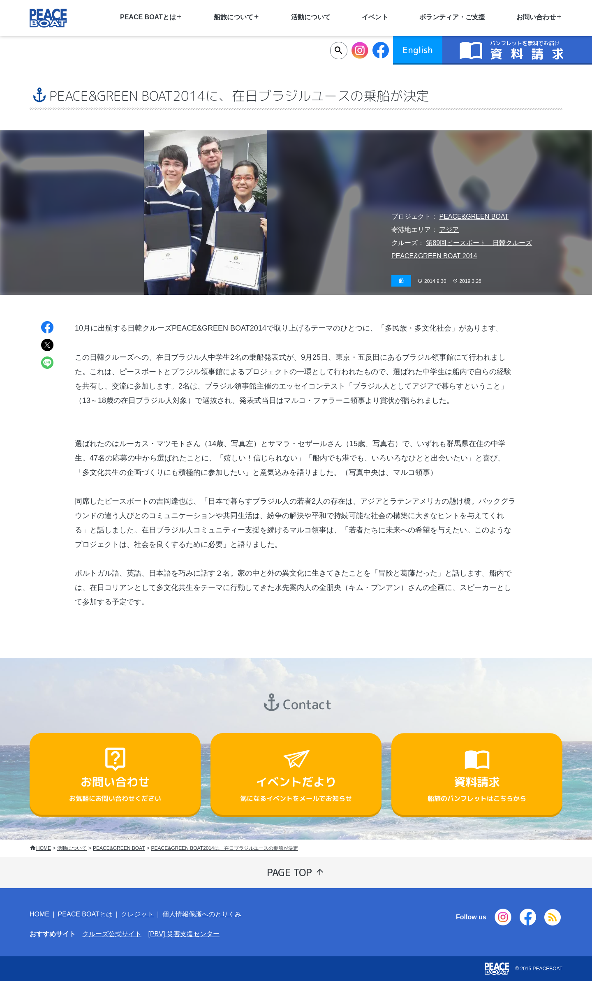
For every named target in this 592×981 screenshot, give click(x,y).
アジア (449, 229)
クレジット (137, 914)
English (417, 50)
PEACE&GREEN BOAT (474, 216)
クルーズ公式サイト (111, 933)
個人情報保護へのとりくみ (201, 914)
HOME (43, 848)
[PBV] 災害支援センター (183, 933)
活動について (311, 17)
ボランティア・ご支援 (452, 17)
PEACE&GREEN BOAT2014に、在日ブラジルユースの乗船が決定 (224, 848)
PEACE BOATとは (85, 914)
